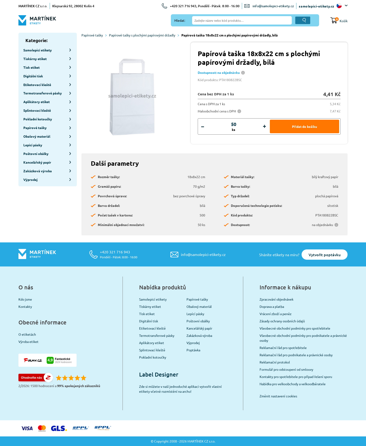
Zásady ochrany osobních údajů (282, 321)
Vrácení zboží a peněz (276, 314)
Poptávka (193, 350)
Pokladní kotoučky (152, 357)
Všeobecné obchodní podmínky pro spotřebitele (295, 328)
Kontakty (25, 306)
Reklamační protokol (275, 362)
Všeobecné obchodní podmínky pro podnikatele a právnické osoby (303, 337)
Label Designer (158, 374)
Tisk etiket (147, 314)
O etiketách (27, 334)
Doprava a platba (272, 306)
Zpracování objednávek (276, 299)
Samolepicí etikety (153, 299)
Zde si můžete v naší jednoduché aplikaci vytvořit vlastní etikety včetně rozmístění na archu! (180, 388)
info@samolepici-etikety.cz (273, 6)
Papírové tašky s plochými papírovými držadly (144, 35)
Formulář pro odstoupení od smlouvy (286, 369)
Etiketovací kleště (152, 328)
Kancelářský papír (199, 328)
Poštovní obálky (198, 321)
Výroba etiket (28, 341)
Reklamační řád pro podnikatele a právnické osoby (296, 355)
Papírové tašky (94, 35)
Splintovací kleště (152, 350)
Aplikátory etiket (151, 343)
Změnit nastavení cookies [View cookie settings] (278, 396)
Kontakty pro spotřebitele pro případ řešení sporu (296, 376)
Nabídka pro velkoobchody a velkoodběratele (293, 384)
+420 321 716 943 (118, 254)
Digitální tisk (148, 321)
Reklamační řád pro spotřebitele (283, 347)
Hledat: (179, 20)
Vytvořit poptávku (325, 254)
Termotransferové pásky (156, 335)
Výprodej (193, 343)
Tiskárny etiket (150, 306)
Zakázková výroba (199, 335)
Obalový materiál (199, 306)
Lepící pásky (195, 314)
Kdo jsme (25, 299)
